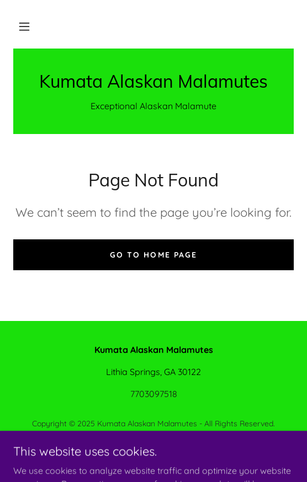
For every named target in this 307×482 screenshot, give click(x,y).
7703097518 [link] (153, 393)
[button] (24, 26)
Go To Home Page (153, 255)
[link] (153, 81)
